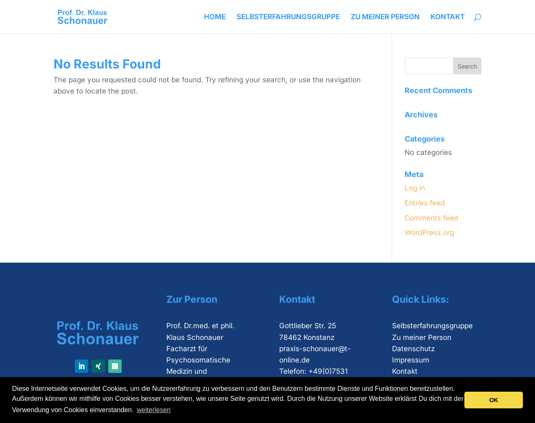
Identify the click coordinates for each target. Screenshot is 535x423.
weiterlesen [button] (154, 409)
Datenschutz (413, 348)
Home (215, 17)
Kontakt (448, 17)
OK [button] (493, 400)
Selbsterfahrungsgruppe (288, 17)
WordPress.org (429, 232)
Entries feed (425, 203)
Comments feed (431, 218)
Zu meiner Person (385, 17)
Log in (415, 188)
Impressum (410, 360)
